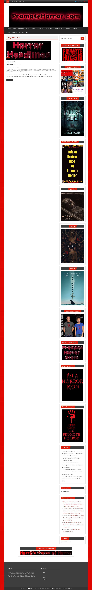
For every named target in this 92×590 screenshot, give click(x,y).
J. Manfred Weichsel (67, 508)
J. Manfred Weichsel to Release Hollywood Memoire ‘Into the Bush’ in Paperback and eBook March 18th (73, 511)
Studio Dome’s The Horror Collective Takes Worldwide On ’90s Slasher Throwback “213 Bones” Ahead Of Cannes (72, 472)
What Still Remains (23, 71)
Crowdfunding (48, 28)
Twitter (44, 572)
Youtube (44, 579)
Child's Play (20, 69)
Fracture (39, 69)
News (8, 57)
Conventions (40, 28)
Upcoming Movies (12, 32)
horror (50, 69)
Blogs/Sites (21, 28)
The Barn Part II (51, 70)
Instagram (44, 577)
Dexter (31, 69)
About (9, 28)
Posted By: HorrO (10, 67)
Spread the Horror (44, 70)
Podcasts (68, 28)
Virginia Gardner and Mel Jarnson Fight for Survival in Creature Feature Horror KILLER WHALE (72, 479)
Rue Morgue (38, 70)
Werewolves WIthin (15, 71)
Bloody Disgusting (14, 69)
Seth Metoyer (66, 522)
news (19, 70)
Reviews (75, 28)
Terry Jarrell (65, 501)
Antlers (9, 69)
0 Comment (19, 67)
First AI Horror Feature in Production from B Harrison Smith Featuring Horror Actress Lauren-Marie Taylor (73, 504)
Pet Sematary (27, 70)
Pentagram (22, 70)
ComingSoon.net (26, 69)
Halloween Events (59, 28)
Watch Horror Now (23, 32)
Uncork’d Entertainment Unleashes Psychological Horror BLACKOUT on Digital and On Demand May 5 (72, 465)
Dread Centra (35, 69)
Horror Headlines (13, 65)
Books (27, 28)
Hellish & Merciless (45, 69)
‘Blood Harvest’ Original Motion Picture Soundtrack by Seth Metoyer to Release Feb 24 (73, 525)
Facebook (44, 574)
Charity (33, 28)
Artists (14, 28)
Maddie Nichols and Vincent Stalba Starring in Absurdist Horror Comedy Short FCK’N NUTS (73, 518)
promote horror (33, 70)
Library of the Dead (14, 70)
